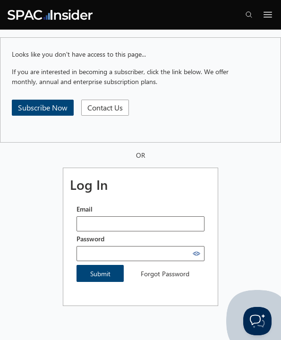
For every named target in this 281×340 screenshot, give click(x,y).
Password (90, 238)
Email (85, 208)
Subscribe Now (43, 107)
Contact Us (105, 107)
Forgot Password (165, 273)
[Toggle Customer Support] (257, 321)
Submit (100, 273)
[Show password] (196, 253)
